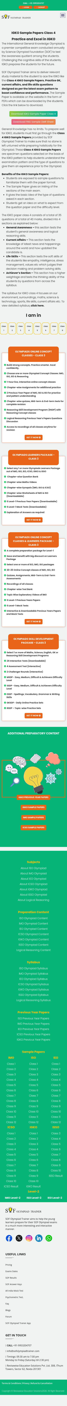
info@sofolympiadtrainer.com (22, 1344)
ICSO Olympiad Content (33, 927)
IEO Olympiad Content (33, 922)
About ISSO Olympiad (33, 888)
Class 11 (11, 1110)
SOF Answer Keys (13, 1277)
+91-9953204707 (18, 1338)
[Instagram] (29, 1231)
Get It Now (33, 434)
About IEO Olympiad (33, 872)
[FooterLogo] (24, 1204)
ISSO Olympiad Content (33, 938)
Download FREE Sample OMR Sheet (33, 119)
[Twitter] (19, 1231)
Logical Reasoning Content (33, 943)
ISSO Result (56, 1169)
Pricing (8, 1257)
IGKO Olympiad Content (33, 932)
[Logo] (17, 17)
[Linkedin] (39, 1231)
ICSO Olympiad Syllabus (33, 977)
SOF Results (11, 1270)
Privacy (25, 1376)
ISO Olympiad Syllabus (33, 961)
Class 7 (54, 325)
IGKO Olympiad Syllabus (33, 982)
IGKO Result (33, 1179)
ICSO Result (11, 1179)
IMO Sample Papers (33, 811)
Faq (7, 1296)
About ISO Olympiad (33, 861)
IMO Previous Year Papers (33, 1017)
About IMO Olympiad (33, 866)
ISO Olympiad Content (33, 911)
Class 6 (46, 325)
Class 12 (11, 1115)
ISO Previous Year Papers (33, 1011)
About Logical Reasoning (33, 893)
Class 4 (29, 325)
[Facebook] (9, 1231)
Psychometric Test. (14, 1290)
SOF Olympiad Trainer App (18, 1316)
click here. (37, 302)
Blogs (8, 1303)
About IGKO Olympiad (33, 882)
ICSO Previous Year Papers (33, 1027)
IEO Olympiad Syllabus (33, 972)
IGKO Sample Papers (33, 801)
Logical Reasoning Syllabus (33, 993)
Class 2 (12, 325)
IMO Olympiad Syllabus (33, 967)
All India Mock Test (14, 1283)
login (25, 7)
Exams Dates (11, 1264)
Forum (8, 1309)
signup (41, 7)
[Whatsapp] (48, 1231)
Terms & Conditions (11, 1376)
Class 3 (20, 325)
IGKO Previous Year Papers (33, 792)
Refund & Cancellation (41, 1376)
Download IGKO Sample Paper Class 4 (33, 111)
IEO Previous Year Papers (33, 1022)
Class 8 (62, 325)
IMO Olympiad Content (33, 916)
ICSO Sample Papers (33, 821)
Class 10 (11, 1104)
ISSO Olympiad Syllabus (33, 988)
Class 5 (37, 325)
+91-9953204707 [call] (33, 3)
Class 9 (11, 1099)
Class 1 (4, 325)
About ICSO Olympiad (33, 877)
